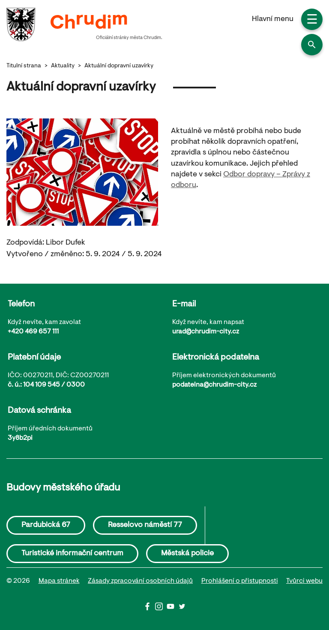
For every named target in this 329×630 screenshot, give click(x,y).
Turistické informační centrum (72, 553)
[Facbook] (149, 609)
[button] (312, 44)
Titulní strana (23, 66)
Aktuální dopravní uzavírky (118, 66)
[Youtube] (172, 609)
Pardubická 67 (45, 525)
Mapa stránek (59, 581)
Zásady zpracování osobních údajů (140, 581)
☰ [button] (312, 20)
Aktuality (63, 66)
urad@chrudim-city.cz (205, 331)
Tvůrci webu (304, 581)
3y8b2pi (20, 438)
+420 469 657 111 (33, 331)
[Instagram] (161, 609)
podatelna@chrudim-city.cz (214, 385)
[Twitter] (182, 609)
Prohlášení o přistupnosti (239, 581)
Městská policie (187, 553)
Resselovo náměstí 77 (145, 525)
